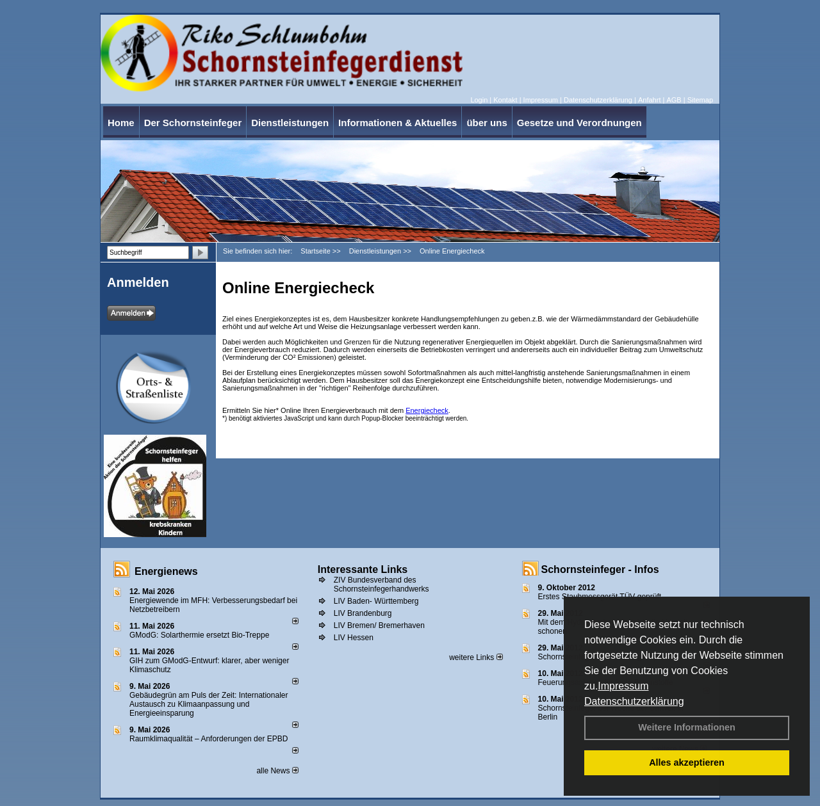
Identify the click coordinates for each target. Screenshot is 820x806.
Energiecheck (427, 410)
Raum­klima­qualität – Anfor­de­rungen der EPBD (208, 738)
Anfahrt (649, 100)
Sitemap (700, 100)
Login (479, 100)
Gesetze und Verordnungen (579, 122)
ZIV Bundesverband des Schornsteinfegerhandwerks (381, 584)
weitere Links (475, 657)
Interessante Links (363, 569)
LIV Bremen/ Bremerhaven (379, 625)
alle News (277, 770)
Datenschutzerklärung (634, 701)
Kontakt (505, 100)
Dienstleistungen (290, 122)
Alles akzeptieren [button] (687, 762)
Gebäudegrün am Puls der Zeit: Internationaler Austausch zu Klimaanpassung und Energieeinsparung (208, 704)
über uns (486, 122)
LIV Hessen (353, 637)
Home (121, 122)
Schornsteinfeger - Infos (600, 569)
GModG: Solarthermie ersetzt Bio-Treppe (199, 635)
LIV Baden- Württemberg (376, 601)
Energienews (166, 571)
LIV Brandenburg (363, 613)
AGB (673, 100)
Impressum (623, 686)
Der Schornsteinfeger (193, 122)
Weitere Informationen (686, 727)
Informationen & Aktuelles (397, 122)
